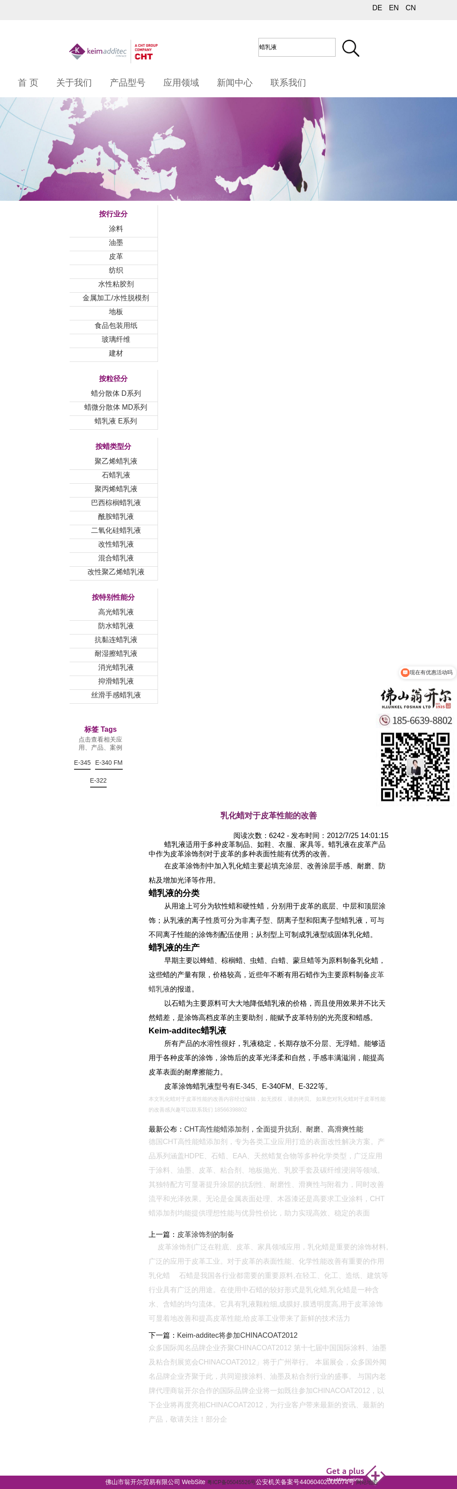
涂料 (116, 228)
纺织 (116, 270)
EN (394, 8)
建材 (116, 353)
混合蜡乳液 (116, 558)
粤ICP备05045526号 (231, 1482)
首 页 (28, 82)
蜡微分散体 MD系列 (115, 407)
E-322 (98, 780)
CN (411, 8)
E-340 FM (108, 762)
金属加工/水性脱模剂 (116, 298)
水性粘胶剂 (116, 284)
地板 (116, 311)
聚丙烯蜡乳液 (116, 489)
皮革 (116, 256)
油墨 (116, 242)
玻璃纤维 (116, 339)
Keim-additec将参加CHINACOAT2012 (237, 1335)
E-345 (82, 762)
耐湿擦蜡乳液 (116, 653)
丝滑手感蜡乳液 (116, 695)
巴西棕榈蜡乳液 (116, 502)
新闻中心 (235, 82)
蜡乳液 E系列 (116, 421)
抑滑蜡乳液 (116, 681)
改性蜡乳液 (116, 544)
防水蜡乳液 (116, 626)
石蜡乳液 (116, 475)
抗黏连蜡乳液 (116, 639)
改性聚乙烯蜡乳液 (116, 572)
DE (377, 8)
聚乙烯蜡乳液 (116, 461)
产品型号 (127, 82)
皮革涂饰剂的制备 (205, 1234)
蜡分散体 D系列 (116, 393)
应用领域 (181, 82)
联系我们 (288, 82)
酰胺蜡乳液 (116, 516)
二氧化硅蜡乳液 (116, 530)
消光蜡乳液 (116, 667)
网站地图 (367, 1482)
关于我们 (74, 82)
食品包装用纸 (116, 325)
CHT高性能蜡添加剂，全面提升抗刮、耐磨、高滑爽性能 (273, 1129)
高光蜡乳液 (116, 612)
